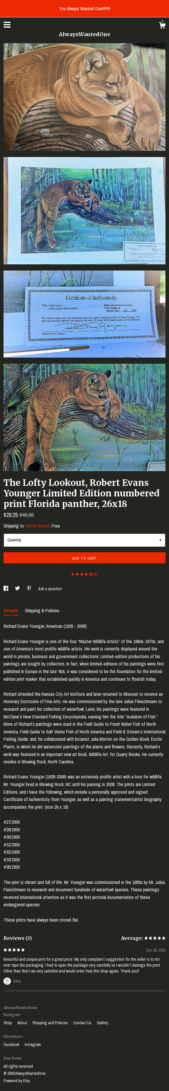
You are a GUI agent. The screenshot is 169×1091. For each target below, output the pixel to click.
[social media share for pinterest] (29, 588)
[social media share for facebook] (6, 588)
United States (37, 526)
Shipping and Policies (50, 1022)
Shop (8, 1022)
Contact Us (82, 1022)
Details (11, 610)
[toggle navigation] (7, 25)
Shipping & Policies (42, 610)
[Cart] (162, 26)
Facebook (12, 1044)
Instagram (33, 1044)
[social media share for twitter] (18, 588)
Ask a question (50, 588)
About (22, 1022)
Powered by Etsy (17, 1080)
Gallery (102, 1022)
